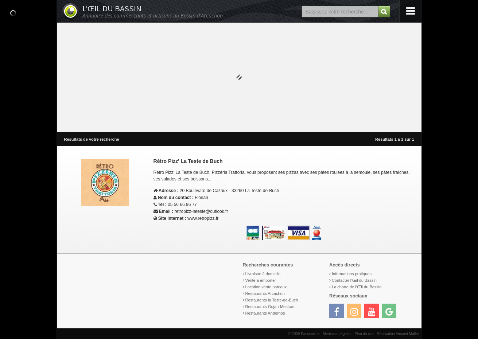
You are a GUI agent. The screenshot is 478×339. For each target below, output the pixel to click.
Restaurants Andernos (265, 313)
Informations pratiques (352, 274)
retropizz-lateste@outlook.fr (201, 211)
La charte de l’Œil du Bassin (356, 287)
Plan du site (363, 334)
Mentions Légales (337, 334)
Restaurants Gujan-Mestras (270, 306)
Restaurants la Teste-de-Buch (271, 300)
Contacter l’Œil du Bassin (354, 280)
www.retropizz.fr (202, 218)
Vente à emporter (260, 280)
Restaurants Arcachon (265, 293)
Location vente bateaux (266, 287)
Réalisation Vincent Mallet (398, 334)
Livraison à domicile (263, 274)
